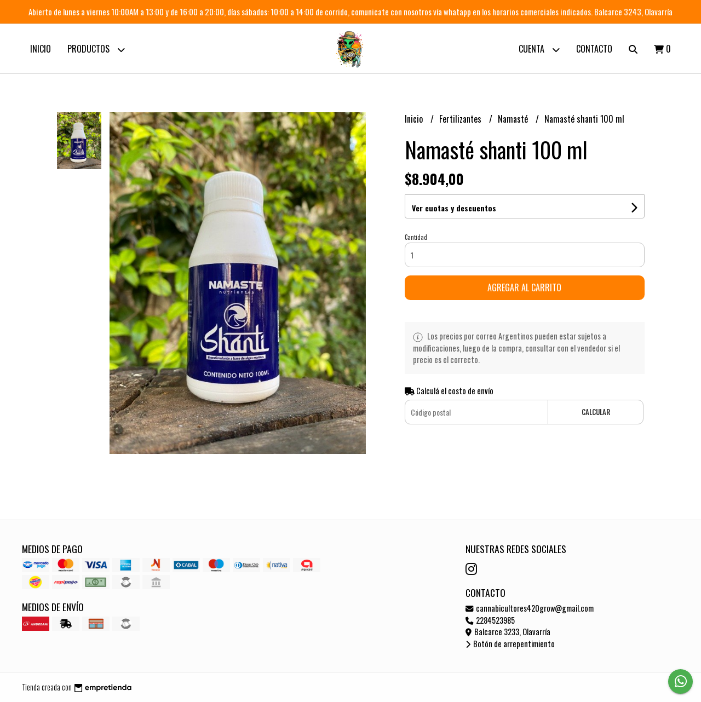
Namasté (514, 118)
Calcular (596, 412)
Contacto (594, 48)
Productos (96, 49)
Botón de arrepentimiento (510, 643)
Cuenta (539, 49)
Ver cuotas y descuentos (454, 208)
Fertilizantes (461, 118)
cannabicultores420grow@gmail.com (530, 608)
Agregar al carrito (524, 287)
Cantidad (416, 237)
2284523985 (490, 620)
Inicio (40, 48)
